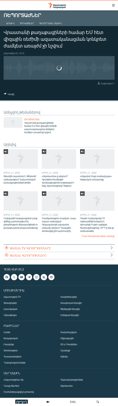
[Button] (9, 95)
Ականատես (66, 385)
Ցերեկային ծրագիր (70, 309)
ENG (73, 401)
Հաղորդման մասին (50, 23)
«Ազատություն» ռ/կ (13, 379)
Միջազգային (67, 338)
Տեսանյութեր (10, 303)
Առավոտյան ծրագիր (71, 303)
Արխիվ (10, 23)
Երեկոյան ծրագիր (69, 315)
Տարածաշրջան (32, 119)
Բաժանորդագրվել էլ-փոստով (19, 392)
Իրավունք (9, 344)
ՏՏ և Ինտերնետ (68, 344)
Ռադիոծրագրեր (68, 297)
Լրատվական (10, 309)
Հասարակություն (12, 356)
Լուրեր (7, 332)
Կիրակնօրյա (10, 315)
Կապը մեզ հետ (11, 385)
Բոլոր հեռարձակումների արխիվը (98, 236)
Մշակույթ (65, 350)
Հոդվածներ (27, 23)
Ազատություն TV (12, 297)
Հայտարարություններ (71, 379)
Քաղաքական (11, 338)
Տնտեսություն (11, 350)
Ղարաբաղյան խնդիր (14, 362)
